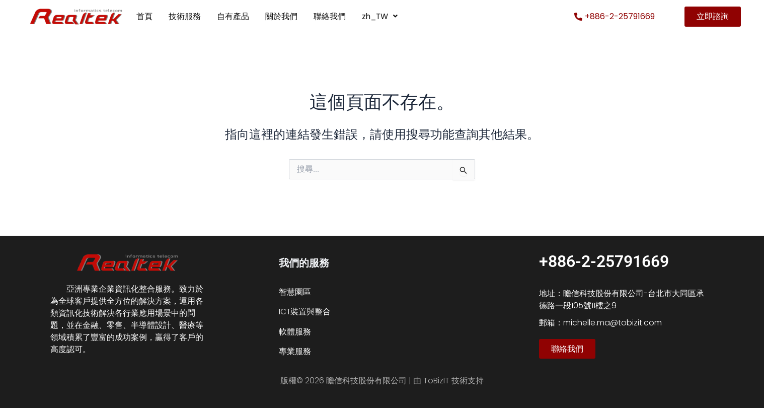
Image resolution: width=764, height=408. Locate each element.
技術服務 (185, 16)
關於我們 (281, 16)
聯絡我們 (330, 16)
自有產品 (233, 16)
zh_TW (381, 16)
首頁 (144, 16)
